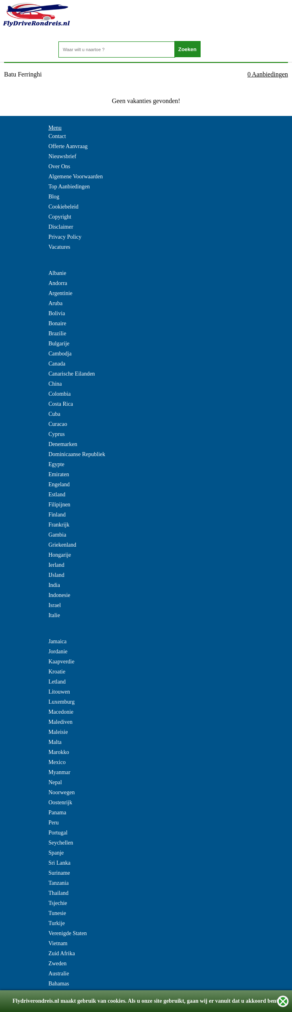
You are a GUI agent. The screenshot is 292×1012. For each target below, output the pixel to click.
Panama (57, 813)
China (55, 384)
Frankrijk (58, 525)
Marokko (58, 752)
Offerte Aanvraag (67, 146)
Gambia (57, 535)
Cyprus (56, 434)
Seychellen (60, 843)
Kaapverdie (61, 662)
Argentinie (60, 293)
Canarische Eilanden (71, 374)
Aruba (55, 303)
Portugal (57, 833)
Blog (53, 197)
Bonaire (57, 323)
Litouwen (59, 692)
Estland (56, 495)
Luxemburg (61, 702)
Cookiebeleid (63, 207)
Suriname (59, 873)
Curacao (57, 424)
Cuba (54, 414)
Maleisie (58, 732)
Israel (54, 605)
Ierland (56, 565)
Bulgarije (58, 344)
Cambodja (60, 354)
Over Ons (59, 166)
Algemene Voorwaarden (75, 176)
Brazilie (57, 333)
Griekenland (62, 545)
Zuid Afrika (61, 953)
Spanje (56, 853)
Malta (55, 742)
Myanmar (59, 772)
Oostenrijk (60, 802)
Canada (56, 364)
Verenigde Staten (67, 933)
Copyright (59, 217)
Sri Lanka (59, 863)
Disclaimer (60, 227)
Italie (54, 615)
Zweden (57, 963)
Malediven (60, 722)
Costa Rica (60, 404)
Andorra (57, 283)
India (54, 585)
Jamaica (57, 641)
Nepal (55, 782)
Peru (53, 823)
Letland (57, 682)
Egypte (56, 464)
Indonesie (59, 595)
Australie (58, 974)
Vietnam (57, 943)
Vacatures (59, 247)
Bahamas (58, 984)
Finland (57, 515)
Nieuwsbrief (62, 156)
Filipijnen (59, 505)
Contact (57, 136)
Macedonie (60, 712)
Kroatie (56, 672)
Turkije (56, 923)
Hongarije (59, 555)
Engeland (59, 484)
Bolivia (56, 313)
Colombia (59, 394)
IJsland (56, 575)
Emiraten (58, 474)
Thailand (58, 893)
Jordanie (57, 652)
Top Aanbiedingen (69, 187)
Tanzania (58, 883)
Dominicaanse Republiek (76, 454)
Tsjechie (57, 903)
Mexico (57, 762)
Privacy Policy (64, 237)
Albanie (57, 273)
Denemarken (62, 444)
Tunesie (57, 913)
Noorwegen (61, 792)
